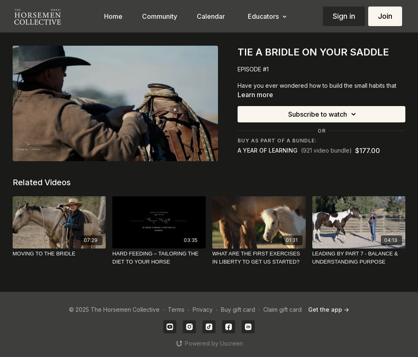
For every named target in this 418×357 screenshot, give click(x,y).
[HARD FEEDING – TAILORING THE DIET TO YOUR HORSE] (159, 258)
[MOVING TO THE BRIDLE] (59, 254)
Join (385, 16)
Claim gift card (282, 309)
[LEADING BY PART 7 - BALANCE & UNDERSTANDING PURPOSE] (359, 258)
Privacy (203, 309)
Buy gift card (238, 309)
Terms (176, 309)
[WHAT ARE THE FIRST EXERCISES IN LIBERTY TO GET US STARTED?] (259, 258)
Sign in (344, 16)
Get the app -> (328, 309)
